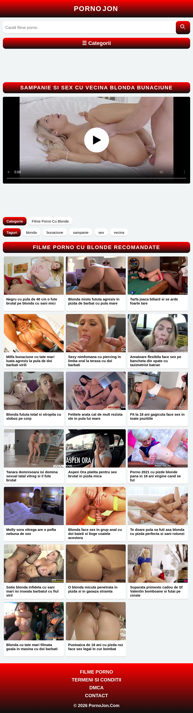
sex (101, 232)
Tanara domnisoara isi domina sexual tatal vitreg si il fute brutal (32, 476)
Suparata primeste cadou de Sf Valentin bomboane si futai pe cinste (156, 591)
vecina (119, 232)
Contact (96, 695)
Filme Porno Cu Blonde (50, 221)
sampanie (81, 232)
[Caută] (183, 27)
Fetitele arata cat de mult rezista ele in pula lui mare (95, 416)
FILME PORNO (96, 672)
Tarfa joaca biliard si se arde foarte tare (154, 301)
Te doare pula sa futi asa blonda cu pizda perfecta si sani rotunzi (157, 532)
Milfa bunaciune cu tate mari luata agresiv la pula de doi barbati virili (30, 361)
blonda (31, 232)
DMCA (96, 687)
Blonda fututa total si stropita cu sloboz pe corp (33, 416)
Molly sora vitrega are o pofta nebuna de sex (31, 532)
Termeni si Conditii (96, 679)
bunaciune (55, 232)
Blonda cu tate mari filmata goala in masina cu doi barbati (31, 647)
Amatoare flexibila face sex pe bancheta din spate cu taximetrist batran (155, 361)
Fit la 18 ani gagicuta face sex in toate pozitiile (157, 416)
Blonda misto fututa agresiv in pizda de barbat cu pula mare (94, 301)
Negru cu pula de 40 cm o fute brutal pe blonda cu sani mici (31, 301)
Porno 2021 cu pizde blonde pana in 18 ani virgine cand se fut (155, 476)
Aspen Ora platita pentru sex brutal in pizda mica (92, 474)
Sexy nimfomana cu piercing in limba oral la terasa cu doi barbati (94, 361)
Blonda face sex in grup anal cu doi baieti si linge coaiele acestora (95, 534)
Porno (96, 8)
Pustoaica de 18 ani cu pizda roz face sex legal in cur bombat (95, 647)
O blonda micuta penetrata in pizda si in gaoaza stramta (93, 589)
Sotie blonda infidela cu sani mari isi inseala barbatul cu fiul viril (32, 591)
